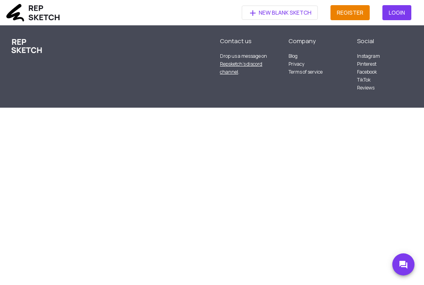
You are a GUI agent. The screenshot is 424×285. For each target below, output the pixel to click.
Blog (293, 56)
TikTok (364, 79)
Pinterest (366, 64)
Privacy (296, 64)
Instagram (368, 56)
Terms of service (305, 71)
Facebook (367, 71)
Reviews (365, 87)
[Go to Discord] (403, 264)
